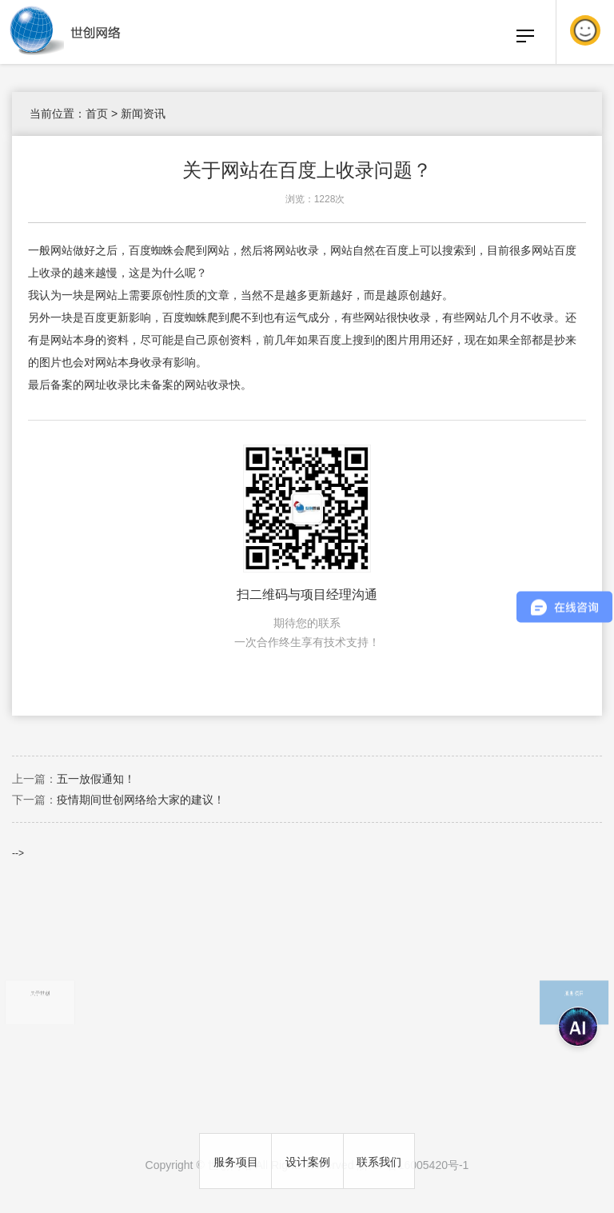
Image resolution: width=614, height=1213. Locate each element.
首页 (97, 113)
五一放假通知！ (96, 778)
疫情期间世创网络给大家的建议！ (141, 799)
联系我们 (379, 1161)
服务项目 (235, 1161)
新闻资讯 (143, 113)
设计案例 (307, 1161)
